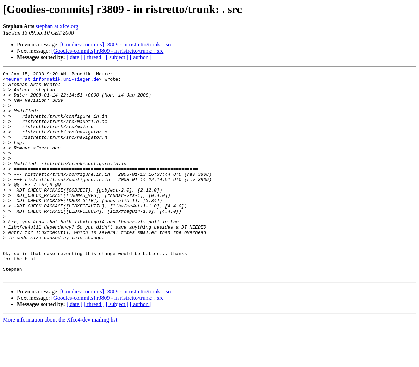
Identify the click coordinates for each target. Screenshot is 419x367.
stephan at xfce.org (57, 26)
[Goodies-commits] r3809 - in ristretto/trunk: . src (116, 45)
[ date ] (74, 57)
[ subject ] (117, 57)
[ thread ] (94, 57)
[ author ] (140, 57)
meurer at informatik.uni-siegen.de (52, 81)
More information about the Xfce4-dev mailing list (60, 361)
